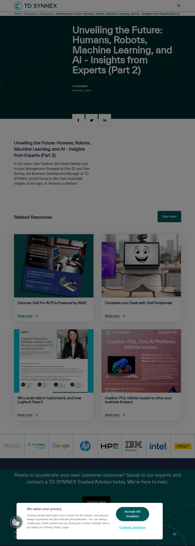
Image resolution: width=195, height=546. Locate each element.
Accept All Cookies (132, 514)
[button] (16, 522)
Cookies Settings (132, 527)
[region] (90, 521)
